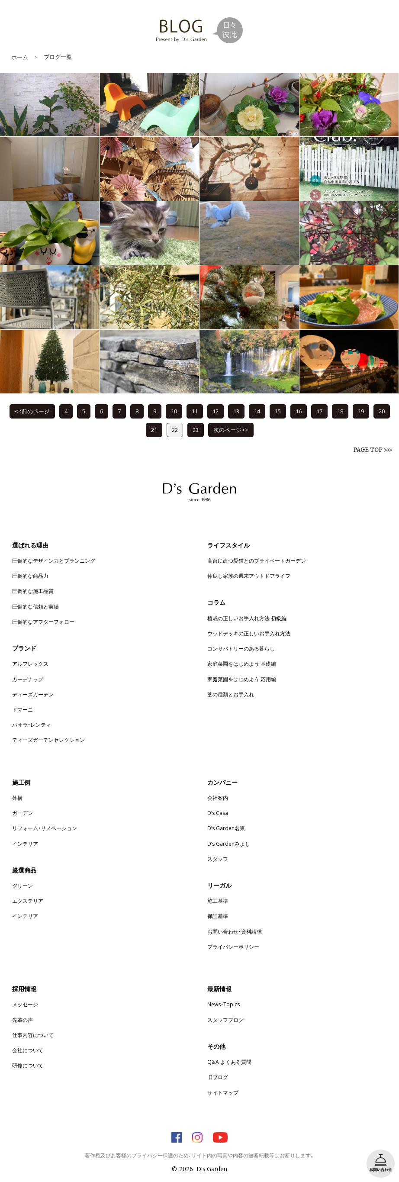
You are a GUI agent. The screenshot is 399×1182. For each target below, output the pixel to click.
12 (215, 411)
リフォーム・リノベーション (44, 828)
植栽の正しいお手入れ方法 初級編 (246, 618)
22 (175, 429)
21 (154, 429)
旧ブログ (217, 1077)
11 (195, 411)
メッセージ (25, 1004)
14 (257, 411)
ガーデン (22, 813)
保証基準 (217, 916)
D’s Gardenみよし (228, 843)
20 (382, 411)
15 (278, 411)
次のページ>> (230, 429)
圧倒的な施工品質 (33, 591)
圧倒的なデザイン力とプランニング (53, 560)
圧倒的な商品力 (30, 576)
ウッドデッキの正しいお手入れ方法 (248, 633)
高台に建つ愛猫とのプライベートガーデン (256, 560)
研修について (27, 1065)
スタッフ (217, 859)
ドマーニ (22, 709)
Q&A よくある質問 (229, 1062)
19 (361, 411)
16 (299, 411)
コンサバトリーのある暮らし (241, 648)
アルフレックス (30, 663)
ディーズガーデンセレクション (48, 740)
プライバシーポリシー (233, 946)
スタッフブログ (225, 1020)
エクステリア (27, 901)
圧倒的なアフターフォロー (43, 621)
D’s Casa (217, 813)
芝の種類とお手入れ (230, 694)
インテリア (25, 843)
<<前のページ (32, 411)
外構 (17, 798)
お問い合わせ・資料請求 (234, 931)
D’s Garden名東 (226, 828)
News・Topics (223, 1004)
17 (319, 411)
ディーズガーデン (33, 694)
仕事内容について (33, 1035)
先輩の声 (22, 1020)
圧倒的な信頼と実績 (35, 606)
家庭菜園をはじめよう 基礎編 (241, 663)
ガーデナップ (27, 679)
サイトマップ (222, 1092)
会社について (27, 1050)
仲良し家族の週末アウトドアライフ (248, 576)
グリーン (22, 885)
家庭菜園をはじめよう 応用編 (241, 679)
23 (196, 429)
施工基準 (217, 901)
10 (174, 411)
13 (236, 411)
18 (340, 411)
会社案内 (217, 798)
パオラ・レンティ (31, 724)
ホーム (19, 57)
